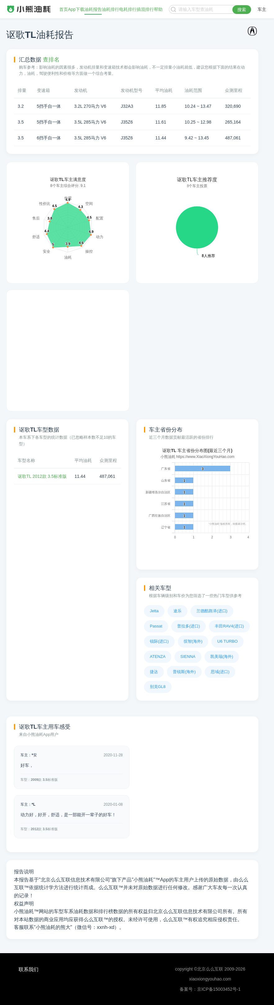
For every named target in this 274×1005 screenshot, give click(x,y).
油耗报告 (93, 9)
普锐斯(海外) (184, 671)
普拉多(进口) (188, 626)
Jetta (154, 611)
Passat (156, 626)
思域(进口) (220, 671)
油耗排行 (110, 9)
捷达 (154, 671)
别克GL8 (158, 686)
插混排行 (145, 9)
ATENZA (157, 656)
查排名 (51, 60)
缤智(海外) (193, 641)
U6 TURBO (227, 641)
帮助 (158, 9)
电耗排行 (128, 9)
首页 (63, 9)
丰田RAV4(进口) (229, 626)
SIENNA (187, 656)
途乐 (177, 611)
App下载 (76, 9)
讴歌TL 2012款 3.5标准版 (42, 476)
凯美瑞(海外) (221, 656)
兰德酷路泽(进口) (211, 611)
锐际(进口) (159, 641)
